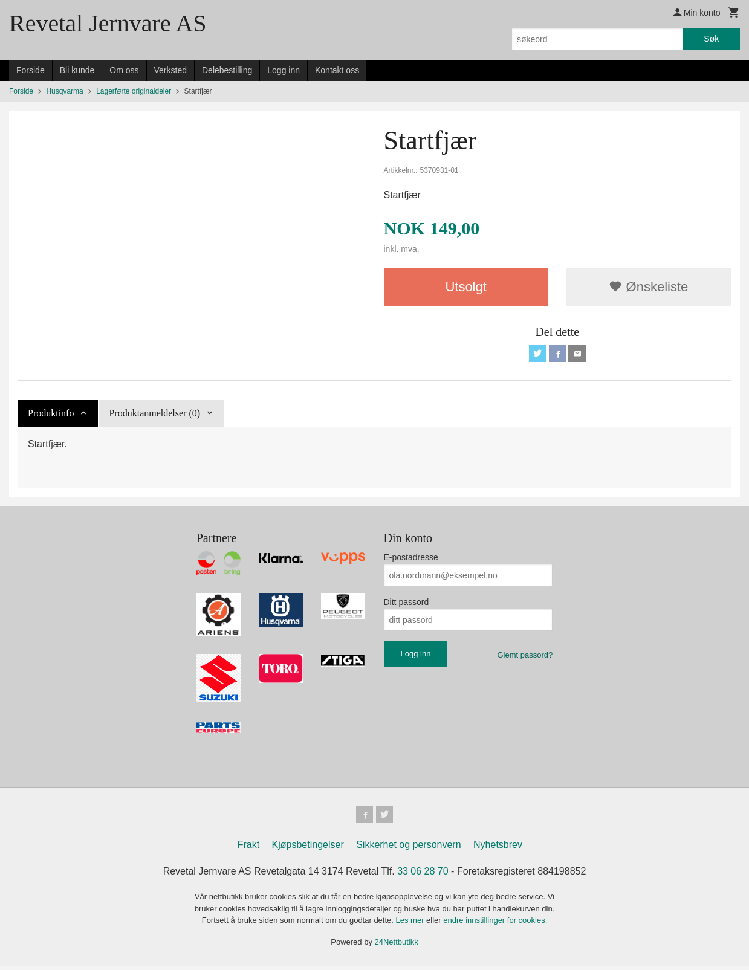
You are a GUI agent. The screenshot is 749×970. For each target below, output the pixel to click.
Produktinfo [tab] (51, 415)
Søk (711, 39)
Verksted (170, 70)
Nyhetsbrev (497, 849)
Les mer (411, 924)
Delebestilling (227, 70)
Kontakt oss (337, 70)
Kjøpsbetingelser (308, 849)
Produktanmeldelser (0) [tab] (154, 415)
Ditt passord (406, 604)
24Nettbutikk (396, 946)
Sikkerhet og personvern (408, 849)
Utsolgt (465, 286)
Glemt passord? (525, 657)
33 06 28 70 (423, 875)
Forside (30, 70)
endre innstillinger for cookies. (495, 924)
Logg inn (283, 70)
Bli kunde (77, 70)
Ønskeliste (648, 286)
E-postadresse (411, 559)
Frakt (248, 849)
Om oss (123, 70)
